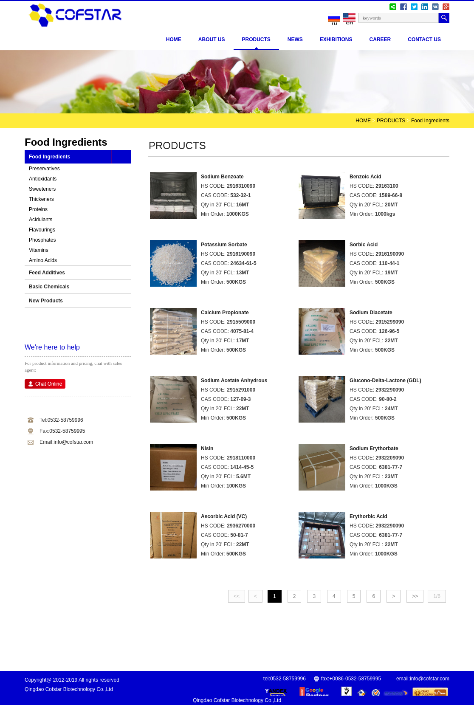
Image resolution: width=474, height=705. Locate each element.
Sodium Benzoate (222, 177)
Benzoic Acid (365, 177)
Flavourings (42, 230)
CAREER (380, 39)
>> (415, 596)
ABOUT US (211, 39)
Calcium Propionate (225, 313)
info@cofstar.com (73, 442)
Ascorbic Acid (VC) (224, 516)
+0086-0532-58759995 (355, 679)
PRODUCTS (256, 39)
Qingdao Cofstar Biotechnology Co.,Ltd (237, 700)
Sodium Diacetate (371, 313)
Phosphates (42, 240)
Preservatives (44, 169)
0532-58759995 (67, 431)
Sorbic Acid (364, 245)
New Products (46, 301)
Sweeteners (42, 189)
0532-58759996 (65, 420)
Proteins (38, 209)
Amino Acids (43, 260)
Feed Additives (47, 273)
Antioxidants (42, 179)
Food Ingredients (430, 121)
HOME (363, 121)
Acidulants (40, 220)
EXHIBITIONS (336, 39)
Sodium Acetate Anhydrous (234, 381)
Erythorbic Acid (368, 516)
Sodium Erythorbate (374, 448)
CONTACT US (424, 39)
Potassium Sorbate (224, 245)
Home (173, 39)
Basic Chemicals (49, 287)
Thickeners (41, 199)
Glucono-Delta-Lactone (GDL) (385, 381)
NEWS (295, 39)
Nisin (207, 448)
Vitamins (38, 250)
